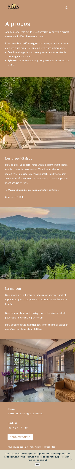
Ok (37, 464)
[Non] (71, 459)
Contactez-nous (20, 437)
